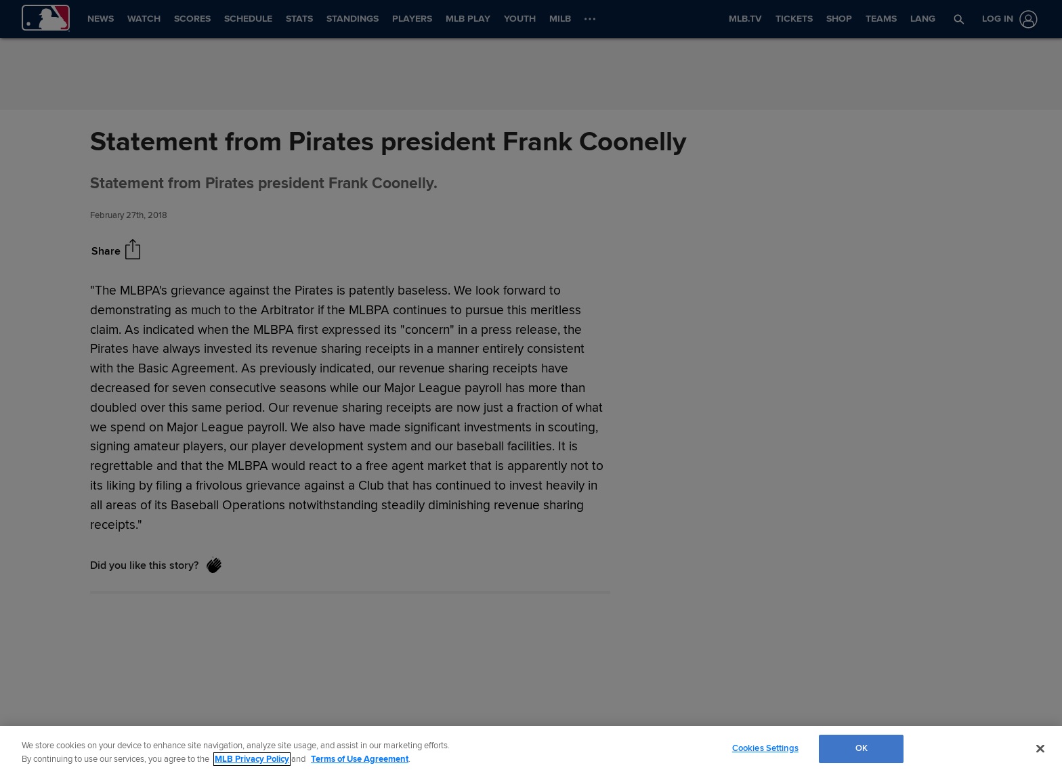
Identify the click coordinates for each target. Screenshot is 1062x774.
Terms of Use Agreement (359, 759)
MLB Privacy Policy (252, 759)
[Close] (1040, 748)
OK (861, 748)
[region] (531, 750)
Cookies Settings (765, 748)
